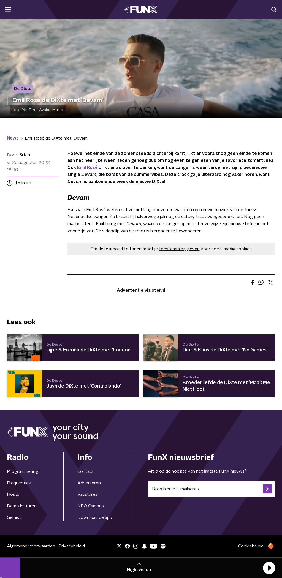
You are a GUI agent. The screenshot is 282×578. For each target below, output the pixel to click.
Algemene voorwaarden (31, 546)
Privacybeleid (71, 546)
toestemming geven (179, 249)
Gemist (14, 517)
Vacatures (87, 494)
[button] (269, 568)
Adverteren (89, 483)
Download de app (94, 517)
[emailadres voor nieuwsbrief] (211, 489)
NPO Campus (90, 506)
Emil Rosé (87, 167)
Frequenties (19, 483)
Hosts (13, 494)
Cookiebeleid (251, 546)
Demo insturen (22, 506)
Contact (85, 471)
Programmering (22, 471)
